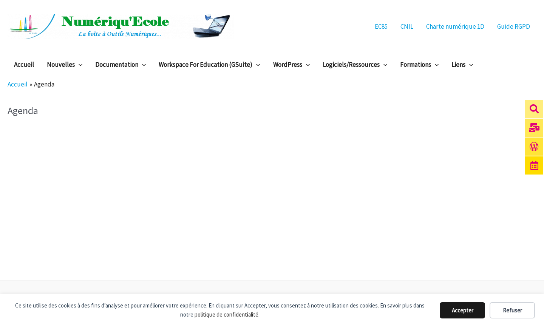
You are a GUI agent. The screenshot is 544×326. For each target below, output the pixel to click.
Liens (462, 64)
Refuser (512, 310)
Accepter (462, 310)
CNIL (406, 26)
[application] (78, 64)
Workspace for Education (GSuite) (209, 64)
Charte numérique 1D (455, 26)
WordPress (291, 64)
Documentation (120, 64)
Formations (419, 64)
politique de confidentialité (226, 314)
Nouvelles (64, 64)
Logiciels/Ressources (355, 64)
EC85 (381, 26)
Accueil (24, 64)
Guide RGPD (513, 26)
